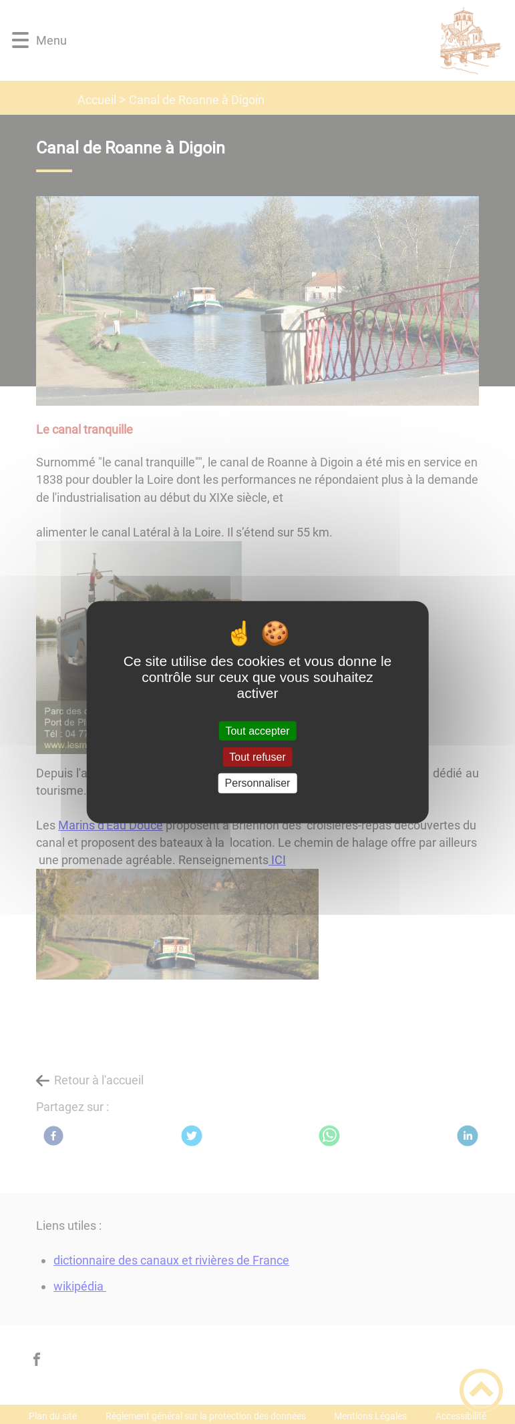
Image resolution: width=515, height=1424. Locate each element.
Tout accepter (257, 731)
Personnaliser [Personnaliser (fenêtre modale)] (258, 783)
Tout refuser (257, 757)
